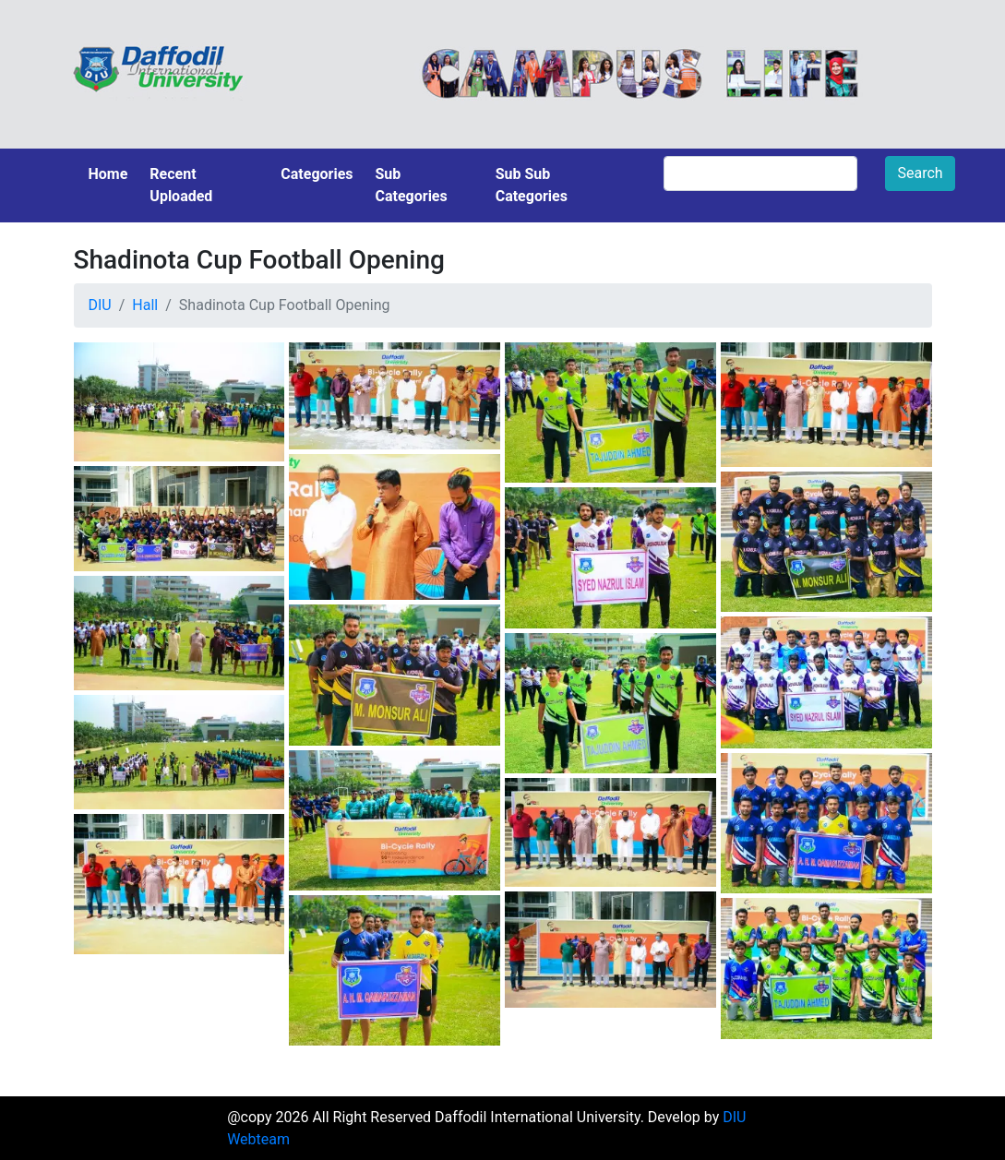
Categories (317, 174)
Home (108, 174)
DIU (100, 305)
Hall (145, 305)
